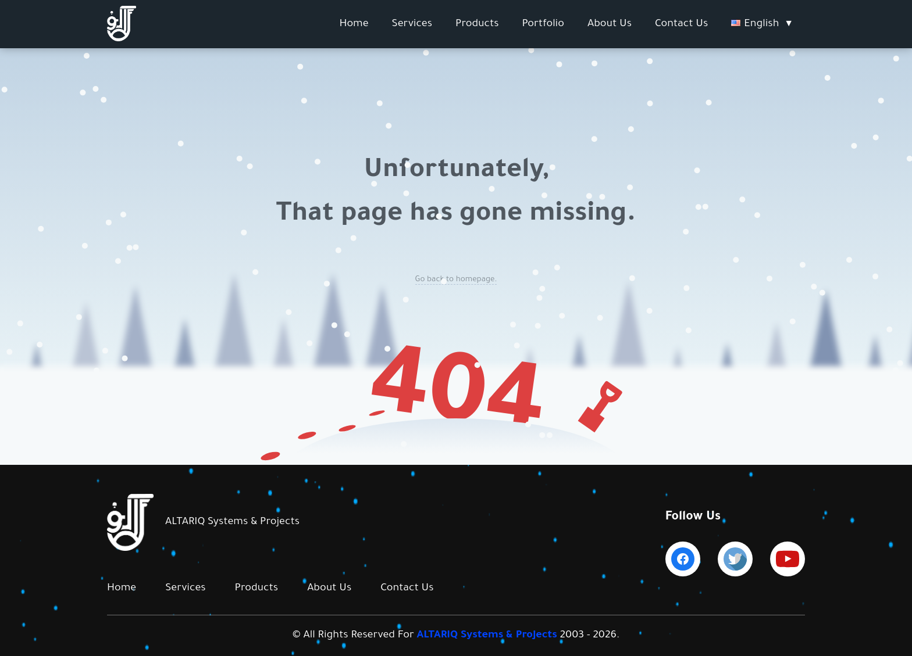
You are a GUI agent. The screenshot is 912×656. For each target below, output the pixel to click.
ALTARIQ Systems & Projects (487, 635)
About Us (609, 24)
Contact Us (681, 24)
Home (353, 24)
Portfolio (543, 24)
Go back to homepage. (456, 279)
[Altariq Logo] (121, 39)
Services (412, 24)
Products (477, 24)
